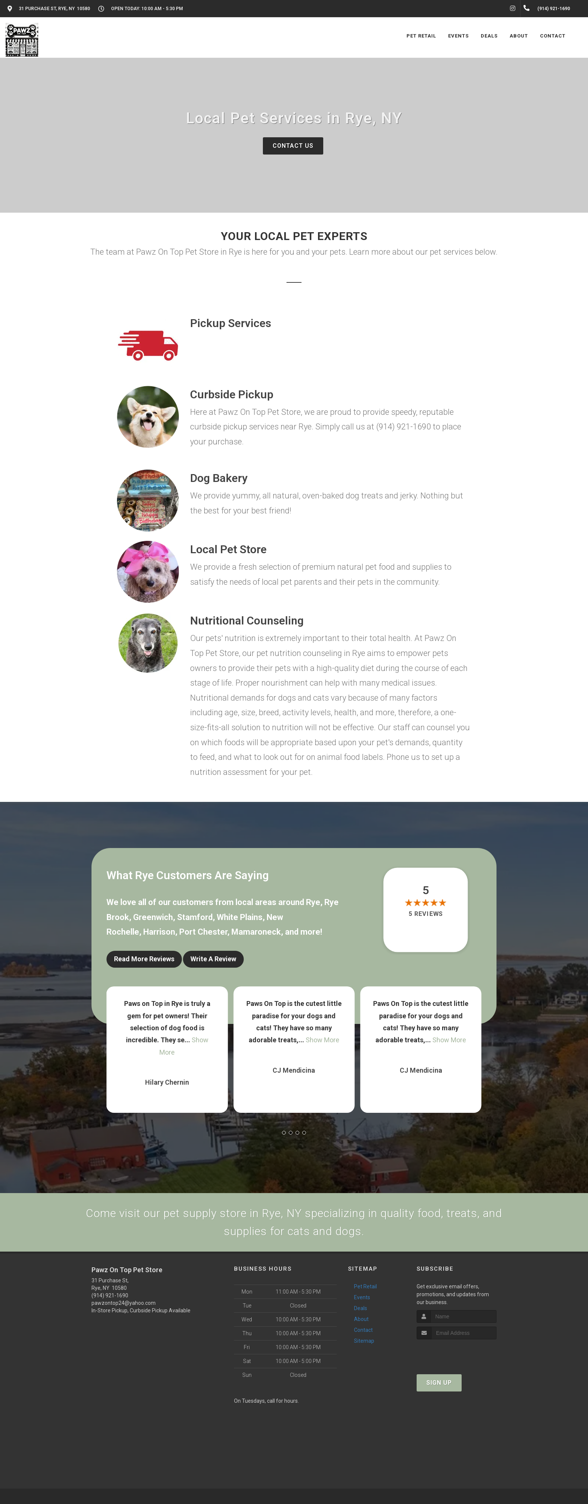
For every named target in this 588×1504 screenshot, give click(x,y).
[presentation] (456, 1353)
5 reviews (426, 913)
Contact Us (293, 145)
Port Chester (203, 932)
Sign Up (439, 1382)
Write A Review (213, 959)
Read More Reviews (144, 959)
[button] (284, 1133)
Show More (322, 1040)
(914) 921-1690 (110, 1295)
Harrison (159, 932)
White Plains (239, 917)
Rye (313, 902)
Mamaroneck (256, 932)
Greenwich (153, 917)
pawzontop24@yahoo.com (124, 1303)
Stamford (195, 917)
